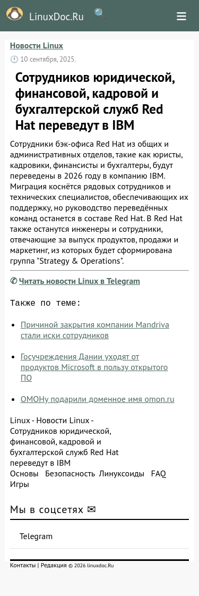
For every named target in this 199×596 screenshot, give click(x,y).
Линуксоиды (121, 475)
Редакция (54, 567)
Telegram (36, 538)
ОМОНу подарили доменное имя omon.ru (98, 401)
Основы (24, 475)
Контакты (23, 567)
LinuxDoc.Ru (42, 15)
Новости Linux (36, 45)
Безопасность (70, 475)
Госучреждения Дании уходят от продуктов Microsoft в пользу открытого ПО (94, 369)
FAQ (158, 475)
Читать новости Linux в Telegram (79, 280)
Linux (20, 422)
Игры (19, 486)
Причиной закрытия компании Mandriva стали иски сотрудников (95, 331)
